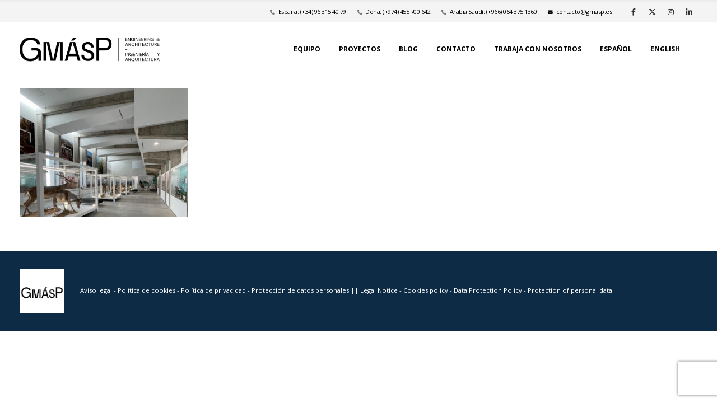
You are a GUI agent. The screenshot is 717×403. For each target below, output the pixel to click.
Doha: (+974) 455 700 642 (397, 11)
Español (616, 49)
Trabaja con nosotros (537, 49)
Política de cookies (147, 290)
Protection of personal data (570, 290)
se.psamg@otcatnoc (580, 11)
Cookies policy (426, 290)
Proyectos (359, 49)
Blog (408, 49)
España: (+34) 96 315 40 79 (312, 11)
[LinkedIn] (689, 12)
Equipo (307, 49)
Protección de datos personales (301, 290)
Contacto (456, 49)
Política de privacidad (214, 290)
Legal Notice (379, 290)
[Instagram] (670, 12)
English (665, 49)
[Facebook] (633, 12)
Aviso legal (96, 290)
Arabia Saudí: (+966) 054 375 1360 (493, 11)
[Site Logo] (90, 50)
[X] (652, 12)
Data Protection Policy (488, 290)
